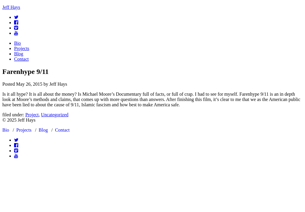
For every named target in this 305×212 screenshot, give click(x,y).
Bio (17, 43)
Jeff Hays (11, 7)
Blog (18, 53)
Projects (21, 48)
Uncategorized (54, 114)
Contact (21, 59)
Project (31, 114)
